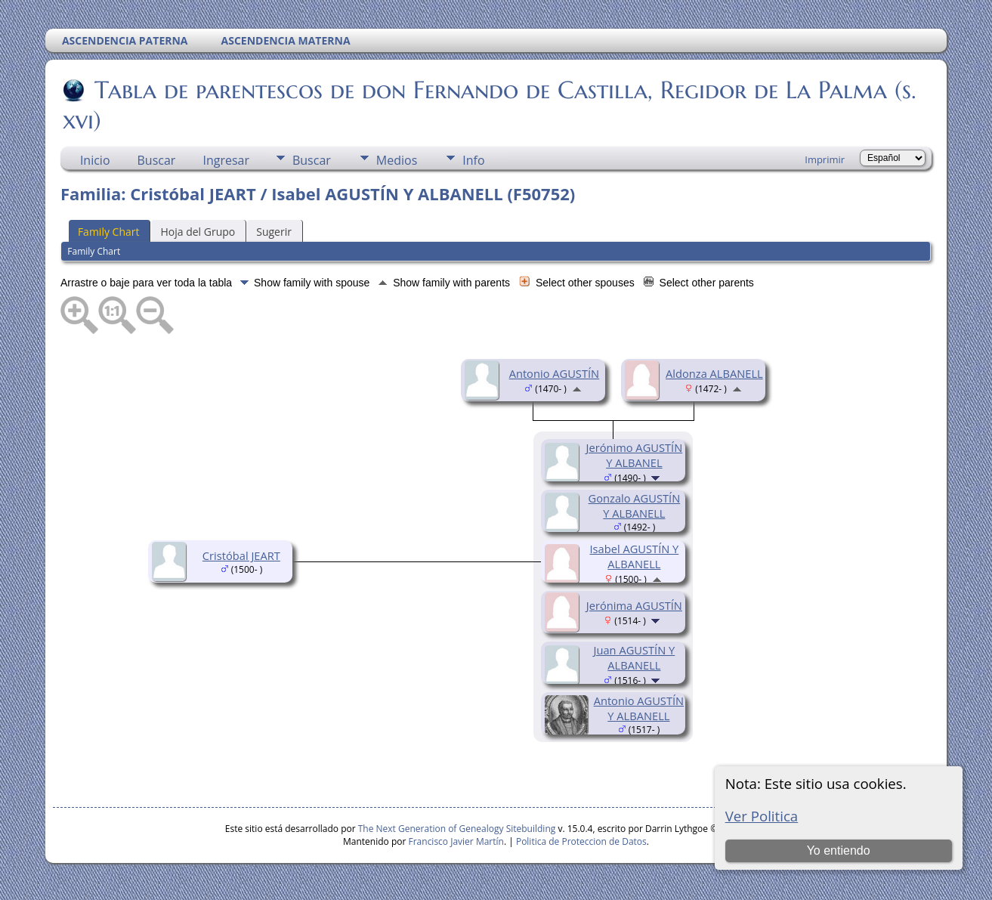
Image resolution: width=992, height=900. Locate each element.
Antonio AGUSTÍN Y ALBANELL (639, 708)
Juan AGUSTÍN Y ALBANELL (634, 657)
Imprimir (825, 159)
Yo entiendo (838, 850)
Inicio (95, 160)
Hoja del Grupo (197, 231)
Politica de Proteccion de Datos (581, 841)
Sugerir (274, 231)
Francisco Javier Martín (456, 841)
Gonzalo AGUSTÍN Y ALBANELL (635, 505)
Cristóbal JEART (241, 555)
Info (473, 160)
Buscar (157, 160)
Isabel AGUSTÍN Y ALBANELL (633, 556)
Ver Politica (762, 815)
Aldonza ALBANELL (714, 373)
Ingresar (225, 160)
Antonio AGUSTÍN (554, 373)
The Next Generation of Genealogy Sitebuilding (457, 828)
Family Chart (109, 231)
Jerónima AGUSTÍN (634, 605)
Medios (396, 160)
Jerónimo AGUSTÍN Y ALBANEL (634, 455)
